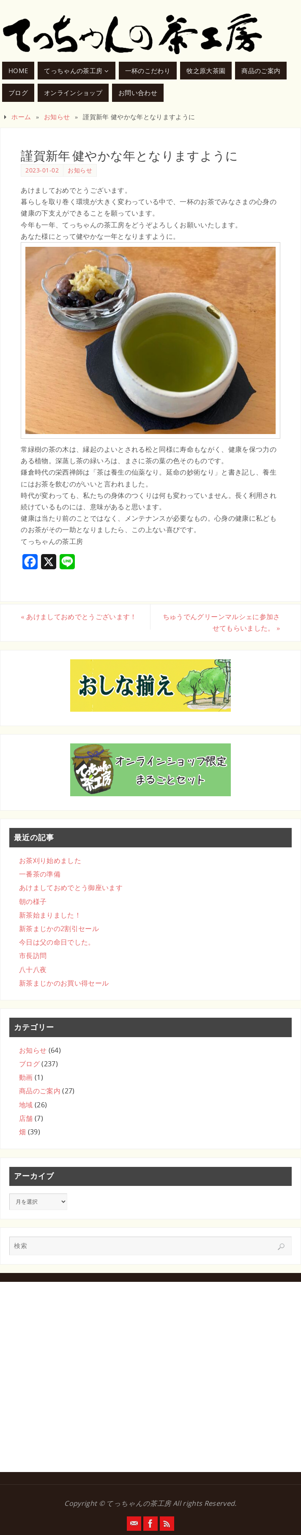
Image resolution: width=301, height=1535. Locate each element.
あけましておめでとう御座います (71, 887)
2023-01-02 (42, 170)
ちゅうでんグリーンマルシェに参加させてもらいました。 (221, 622)
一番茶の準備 (39, 874)
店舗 (26, 1118)
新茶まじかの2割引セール (59, 928)
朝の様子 (33, 901)
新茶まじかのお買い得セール (64, 983)
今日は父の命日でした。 (57, 942)
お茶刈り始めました (50, 860)
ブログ (29, 1063)
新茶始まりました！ (50, 915)
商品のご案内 (39, 1090)
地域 (26, 1104)
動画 (26, 1077)
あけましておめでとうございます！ (79, 616)
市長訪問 (33, 955)
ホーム (21, 116)
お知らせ (57, 116)
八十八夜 (33, 969)
